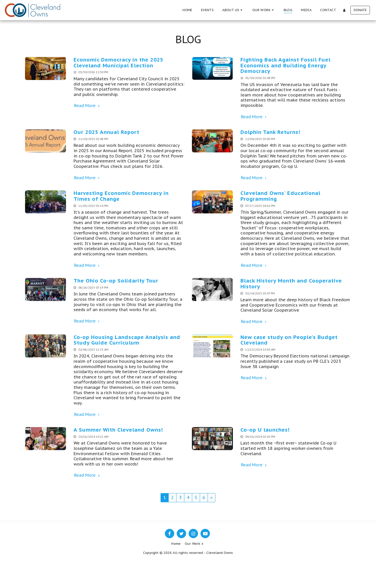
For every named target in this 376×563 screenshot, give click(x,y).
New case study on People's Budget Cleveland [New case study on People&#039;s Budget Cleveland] (289, 340)
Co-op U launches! (265, 429)
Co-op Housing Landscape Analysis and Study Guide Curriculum (127, 340)
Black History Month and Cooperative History (291, 283)
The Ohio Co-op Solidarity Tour (116, 280)
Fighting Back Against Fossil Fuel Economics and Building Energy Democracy (285, 65)
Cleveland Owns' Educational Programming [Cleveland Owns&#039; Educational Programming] (280, 196)
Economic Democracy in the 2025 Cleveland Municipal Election (118, 62)
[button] (233, 10)
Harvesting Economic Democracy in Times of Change (121, 196)
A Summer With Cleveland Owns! (118, 429)
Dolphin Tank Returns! (270, 132)
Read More (87, 105)
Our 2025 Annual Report (106, 132)
